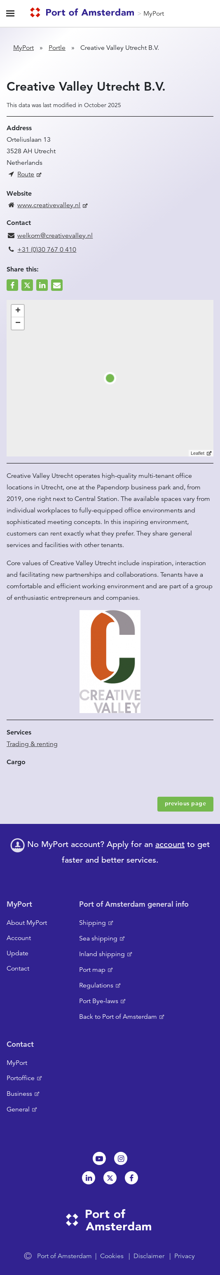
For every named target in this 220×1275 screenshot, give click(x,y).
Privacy (184, 1256)
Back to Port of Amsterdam (118, 1017)
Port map (92, 970)
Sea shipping (98, 938)
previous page (185, 803)
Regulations (96, 985)
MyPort (153, 13)
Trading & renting (32, 744)
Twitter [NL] (110, 1177)
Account (19, 938)
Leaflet (197, 453)
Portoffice (21, 1078)
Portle (57, 48)
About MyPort (27, 923)
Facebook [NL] (131, 1177)
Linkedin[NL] (88, 1177)
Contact (18, 968)
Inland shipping (102, 954)
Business (19, 1094)
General (18, 1109)
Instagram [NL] (120, 1158)
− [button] (18, 323)
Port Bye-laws (98, 1001)
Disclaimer (148, 1256)
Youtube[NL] (99, 1158)
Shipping (92, 923)
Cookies (112, 1256)
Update (17, 953)
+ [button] (18, 311)
